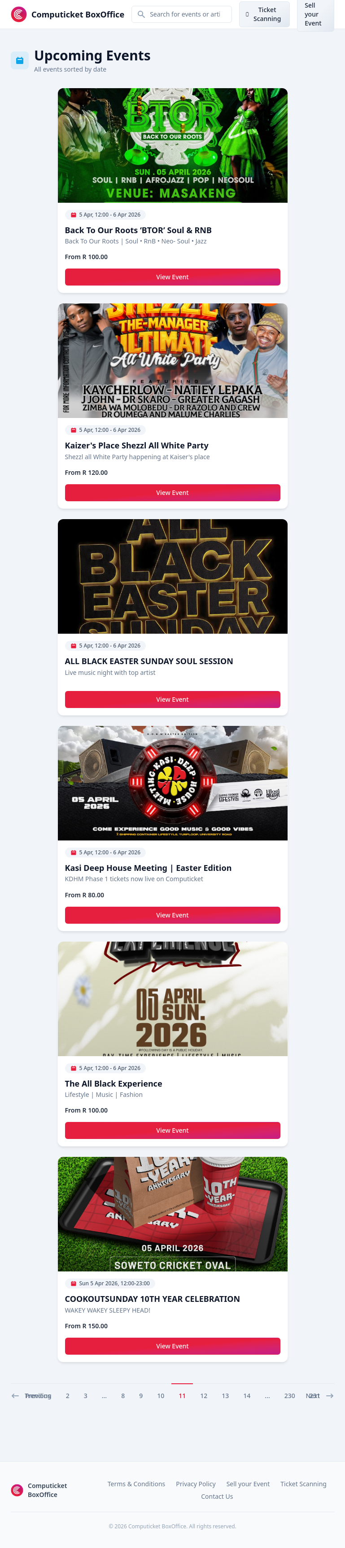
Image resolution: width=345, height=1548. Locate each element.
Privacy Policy (195, 1484)
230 (289, 1395)
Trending (38, 1395)
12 (203, 1395)
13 (225, 1395)
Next (320, 1395)
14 (246, 1395)
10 (160, 1395)
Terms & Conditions (137, 1484)
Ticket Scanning (303, 1484)
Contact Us (217, 1496)
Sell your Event (248, 1484)
